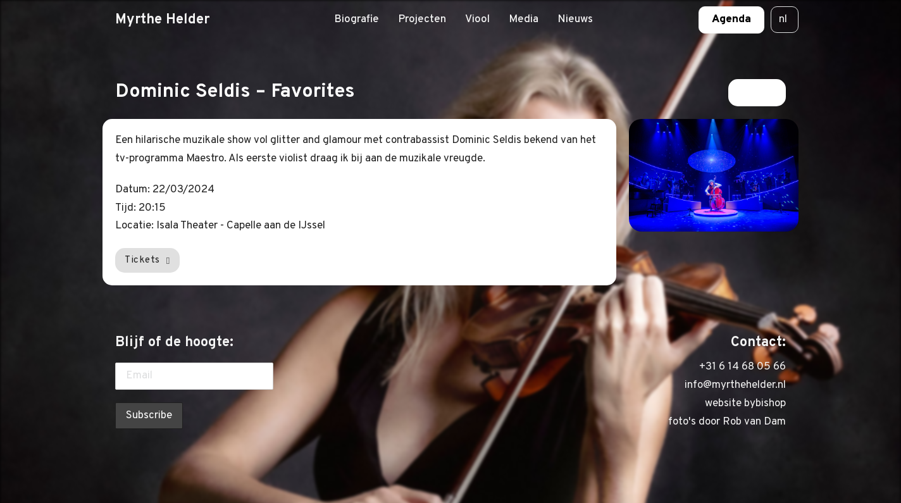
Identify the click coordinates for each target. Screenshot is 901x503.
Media (523, 20)
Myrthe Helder (162, 19)
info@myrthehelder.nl (735, 385)
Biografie (356, 20)
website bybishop (745, 404)
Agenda (731, 20)
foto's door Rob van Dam (727, 422)
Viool (477, 20)
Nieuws (575, 20)
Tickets (147, 260)
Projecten (422, 20)
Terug (757, 92)
